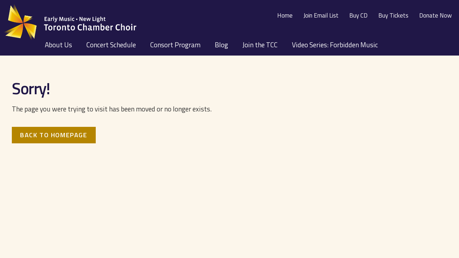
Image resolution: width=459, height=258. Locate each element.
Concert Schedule (111, 44)
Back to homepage (53, 135)
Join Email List (321, 15)
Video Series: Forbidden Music (335, 44)
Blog (221, 44)
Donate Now (435, 15)
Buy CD (358, 15)
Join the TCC (260, 44)
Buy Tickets (393, 15)
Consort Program (175, 44)
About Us (58, 44)
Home (285, 15)
